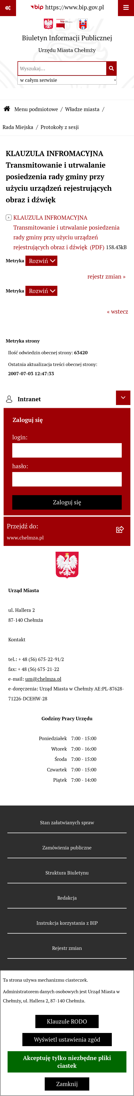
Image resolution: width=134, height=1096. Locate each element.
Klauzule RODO (67, 1021)
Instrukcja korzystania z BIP (67, 923)
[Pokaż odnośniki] (8, 8)
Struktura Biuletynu (67, 873)
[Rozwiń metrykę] (41, 261)
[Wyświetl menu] (126, 8)
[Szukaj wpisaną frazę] (112, 68)
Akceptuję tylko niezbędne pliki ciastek (67, 1062)
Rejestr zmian (67, 948)
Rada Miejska (18, 127)
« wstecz (117, 311)
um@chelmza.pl (43, 679)
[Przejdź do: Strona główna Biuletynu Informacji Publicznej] (6, 109)
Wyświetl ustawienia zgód (67, 1039)
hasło (19, 466)
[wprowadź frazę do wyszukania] (62, 68)
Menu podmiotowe (36, 109)
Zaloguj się (67, 502)
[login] (67, 450)
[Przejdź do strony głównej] (67, 38)
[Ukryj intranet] (123, 398)
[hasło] (67, 479)
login (19, 437)
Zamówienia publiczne (67, 848)
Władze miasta (82, 109)
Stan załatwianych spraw (67, 822)
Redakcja (67, 898)
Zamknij (67, 1084)
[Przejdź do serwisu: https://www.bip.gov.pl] (67, 7)
